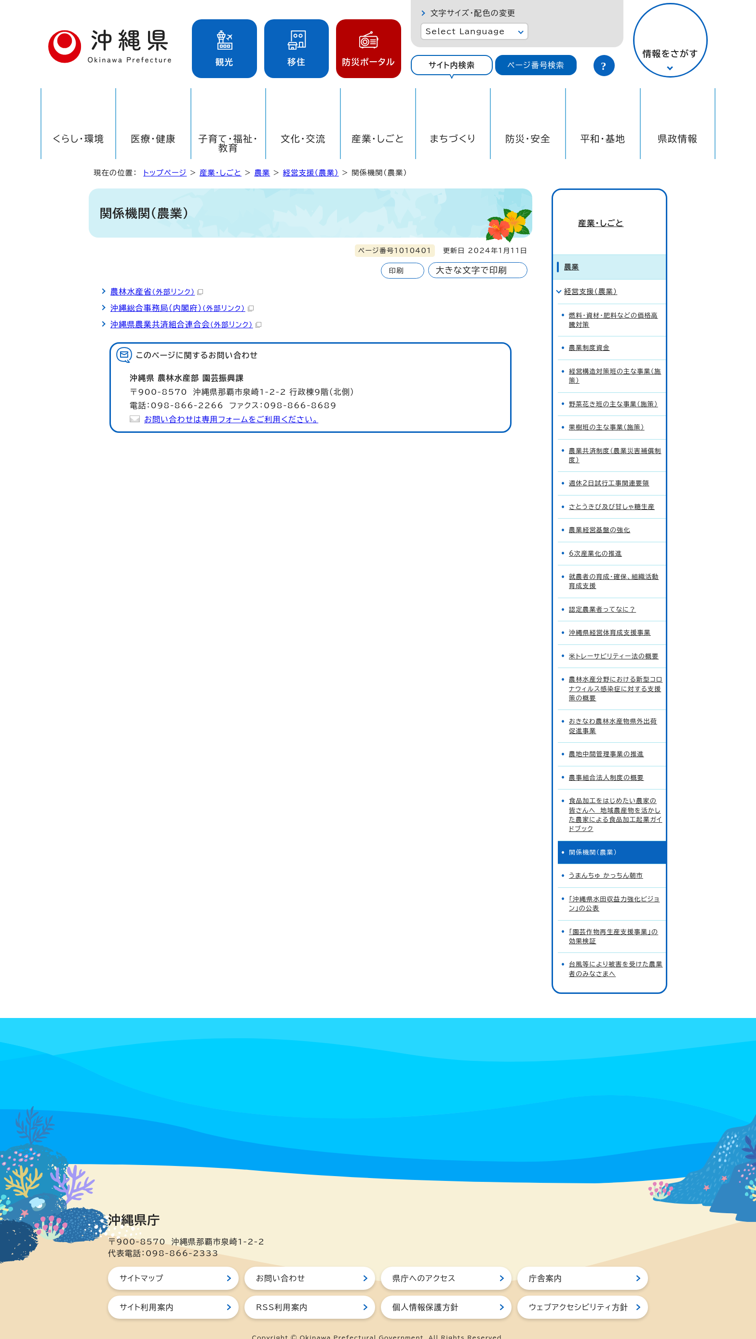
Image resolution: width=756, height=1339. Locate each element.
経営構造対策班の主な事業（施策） (615, 358)
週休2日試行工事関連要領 (609, 466)
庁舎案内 (545, 1261)
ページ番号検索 (535, 65)
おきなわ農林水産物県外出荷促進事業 (613, 709)
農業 (262, 172)
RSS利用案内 (282, 1290)
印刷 (396, 270)
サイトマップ (141, 1261)
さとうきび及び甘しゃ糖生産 (612, 489)
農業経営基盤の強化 (599, 512)
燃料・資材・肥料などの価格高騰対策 (613, 302)
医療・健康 (153, 138)
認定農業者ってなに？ (602, 592)
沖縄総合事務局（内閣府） (182, 308)
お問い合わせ (280, 1261)
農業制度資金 (589, 331)
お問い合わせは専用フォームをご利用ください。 (231, 419)
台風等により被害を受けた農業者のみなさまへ (616, 952)
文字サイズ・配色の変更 (472, 13)
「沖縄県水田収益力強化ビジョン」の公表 (614, 886)
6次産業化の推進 (595, 536)
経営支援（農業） (311, 172)
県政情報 (678, 138)
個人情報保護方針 (425, 1290)
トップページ (165, 172)
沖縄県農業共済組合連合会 (185, 324)
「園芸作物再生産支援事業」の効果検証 (613, 919)
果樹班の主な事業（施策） (607, 410)
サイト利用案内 (147, 1290)
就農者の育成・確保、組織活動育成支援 (614, 564)
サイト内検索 (452, 65)
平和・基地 (602, 138)
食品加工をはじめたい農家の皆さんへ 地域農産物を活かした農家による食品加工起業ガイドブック (615, 797)
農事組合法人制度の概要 (606, 760)
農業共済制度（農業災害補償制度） (615, 438)
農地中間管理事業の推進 (606, 737)
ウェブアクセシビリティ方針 (578, 1290)
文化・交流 (303, 138)
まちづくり (453, 138)
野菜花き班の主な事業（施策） (613, 387)
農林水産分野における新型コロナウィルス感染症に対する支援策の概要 (615, 671)
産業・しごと (378, 138)
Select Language (465, 31)
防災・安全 (528, 138)
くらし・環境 (78, 138)
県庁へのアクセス (424, 1261)
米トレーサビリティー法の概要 (614, 639)
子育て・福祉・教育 (228, 143)
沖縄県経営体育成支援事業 (610, 615)
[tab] (451, 65)
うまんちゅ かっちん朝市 (606, 858)
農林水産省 (156, 291)
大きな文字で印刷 (471, 270)
